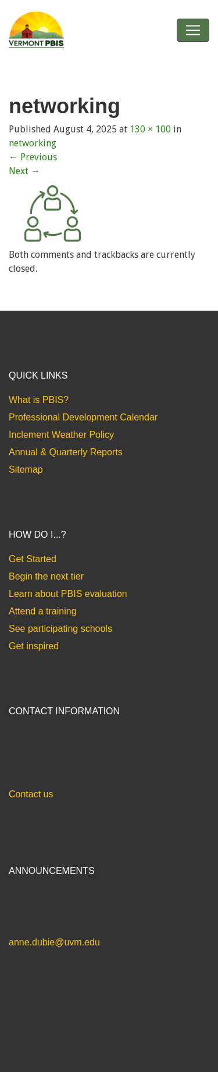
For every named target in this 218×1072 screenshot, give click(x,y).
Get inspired (34, 646)
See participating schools (60, 629)
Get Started (32, 559)
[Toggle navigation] (193, 30)
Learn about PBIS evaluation (68, 594)
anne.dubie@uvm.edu (54, 942)
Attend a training (43, 611)
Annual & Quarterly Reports (66, 452)
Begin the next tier (46, 576)
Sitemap (26, 469)
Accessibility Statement (49, 1054)
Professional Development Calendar (83, 417)
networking (32, 143)
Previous (33, 157)
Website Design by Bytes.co (58, 1030)
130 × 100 (150, 129)
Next (24, 171)
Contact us (31, 794)
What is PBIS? (39, 400)
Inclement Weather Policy (61, 435)
